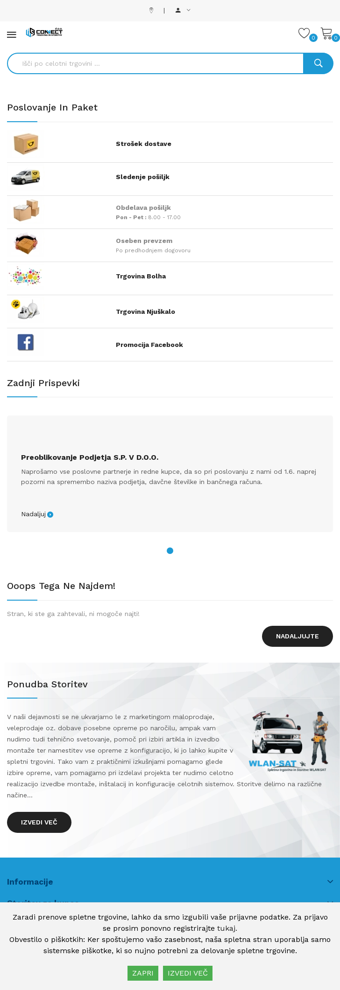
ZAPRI (143, 973)
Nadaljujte (297, 636)
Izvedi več (39, 822)
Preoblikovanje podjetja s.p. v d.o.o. (89, 457)
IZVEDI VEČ (188, 973)
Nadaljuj (33, 514)
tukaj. (227, 928)
